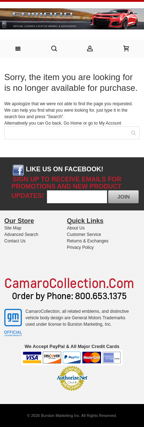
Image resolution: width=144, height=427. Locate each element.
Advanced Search (21, 234)
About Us (76, 228)
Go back (53, 123)
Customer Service (84, 234)
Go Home (72, 123)
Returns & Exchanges (88, 240)
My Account (110, 123)
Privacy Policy (80, 247)
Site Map (12, 228)
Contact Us (14, 240)
